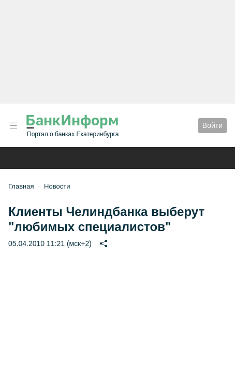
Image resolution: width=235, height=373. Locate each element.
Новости (57, 186)
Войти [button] (212, 125)
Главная (21, 186)
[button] (13, 125)
